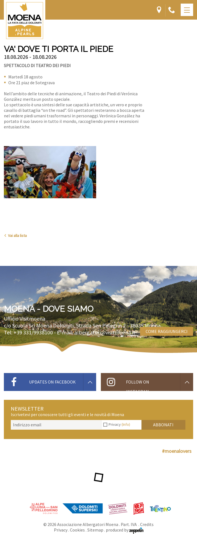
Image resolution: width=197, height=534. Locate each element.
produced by (124, 530)
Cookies (77, 530)
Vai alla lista (15, 235)
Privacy (119, 424)
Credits (147, 524)
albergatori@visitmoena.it (104, 332)
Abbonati (163, 424)
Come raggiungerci (167, 331)
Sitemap (95, 530)
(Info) (126, 424)
